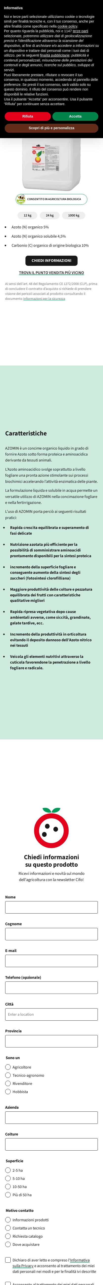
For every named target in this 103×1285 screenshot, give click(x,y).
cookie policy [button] (67, 26)
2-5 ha (18, 1170)
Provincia (13, 1031)
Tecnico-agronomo (28, 1075)
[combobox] (51, 1144)
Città (9, 1004)
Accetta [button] (75, 116)
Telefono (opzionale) (23, 977)
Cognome (13, 924)
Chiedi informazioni (51, 261)
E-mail (11, 950)
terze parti (80, 31)
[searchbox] (9, 1144)
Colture (11, 1134)
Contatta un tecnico (29, 1228)
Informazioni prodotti (31, 1220)
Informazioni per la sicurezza (44, 298)
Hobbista (20, 1092)
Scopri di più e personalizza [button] (51, 128)
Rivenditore (22, 1083)
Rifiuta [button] (27, 116)
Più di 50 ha (22, 1195)
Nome (10, 897)
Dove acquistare (26, 1244)
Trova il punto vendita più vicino (51, 272)
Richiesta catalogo (28, 1236)
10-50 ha (20, 1187)
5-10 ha (19, 1178)
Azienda (12, 1107)
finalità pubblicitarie (54, 55)
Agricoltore (22, 1067)
